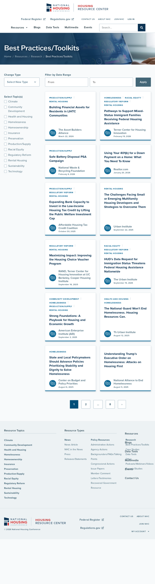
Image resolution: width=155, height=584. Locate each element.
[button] (19, 27)
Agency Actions (99, 449)
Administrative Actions (102, 444)
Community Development (18, 445)
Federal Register (33, 19)
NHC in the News (73, 449)
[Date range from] (66, 82)
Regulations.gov (62, 19)
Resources (21, 56)
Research (36, 56)
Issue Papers (98, 468)
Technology (10, 498)
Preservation (11, 469)
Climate (8, 440)
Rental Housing (12, 488)
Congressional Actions (103, 464)
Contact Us (88, 19)
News (67, 440)
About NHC (104, 19)
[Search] (141, 27)
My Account (141, 531)
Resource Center (93, 7)
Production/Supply (14, 474)
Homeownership (13, 459)
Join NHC (119, 19)
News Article (71, 444)
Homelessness (12, 454)
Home (7, 56)
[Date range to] (111, 82)
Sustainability (11, 493)
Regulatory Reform (14, 483)
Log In (131, 19)
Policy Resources (100, 440)
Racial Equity (11, 478)
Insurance (9, 464)
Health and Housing (15, 450)
